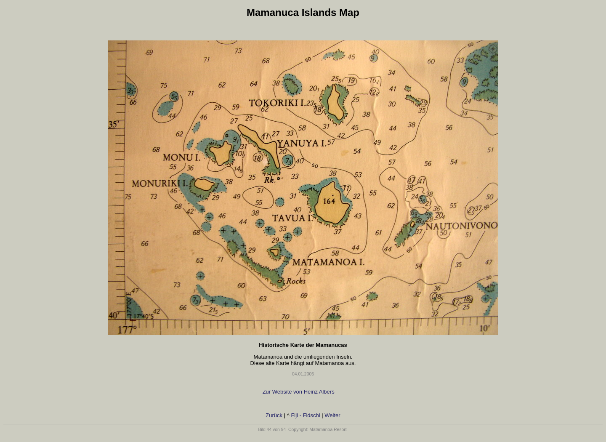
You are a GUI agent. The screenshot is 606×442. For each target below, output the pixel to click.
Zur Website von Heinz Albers (299, 392)
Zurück (274, 415)
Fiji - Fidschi (305, 415)
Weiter (332, 415)
